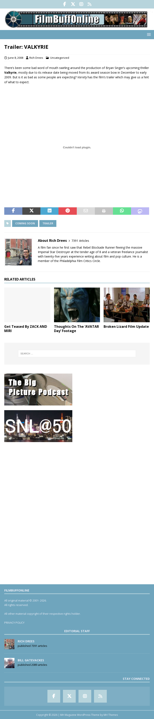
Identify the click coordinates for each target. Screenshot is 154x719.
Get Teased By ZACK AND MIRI (25, 328)
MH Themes (111, 715)
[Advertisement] (77, 477)
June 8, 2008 (15, 58)
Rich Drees (36, 58)
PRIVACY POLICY (14, 622)
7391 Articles (80, 241)
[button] (148, 34)
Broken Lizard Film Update (126, 326)
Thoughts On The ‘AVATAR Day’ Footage (76, 328)
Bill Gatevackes (31, 660)
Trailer (48, 223)
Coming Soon (25, 223)
